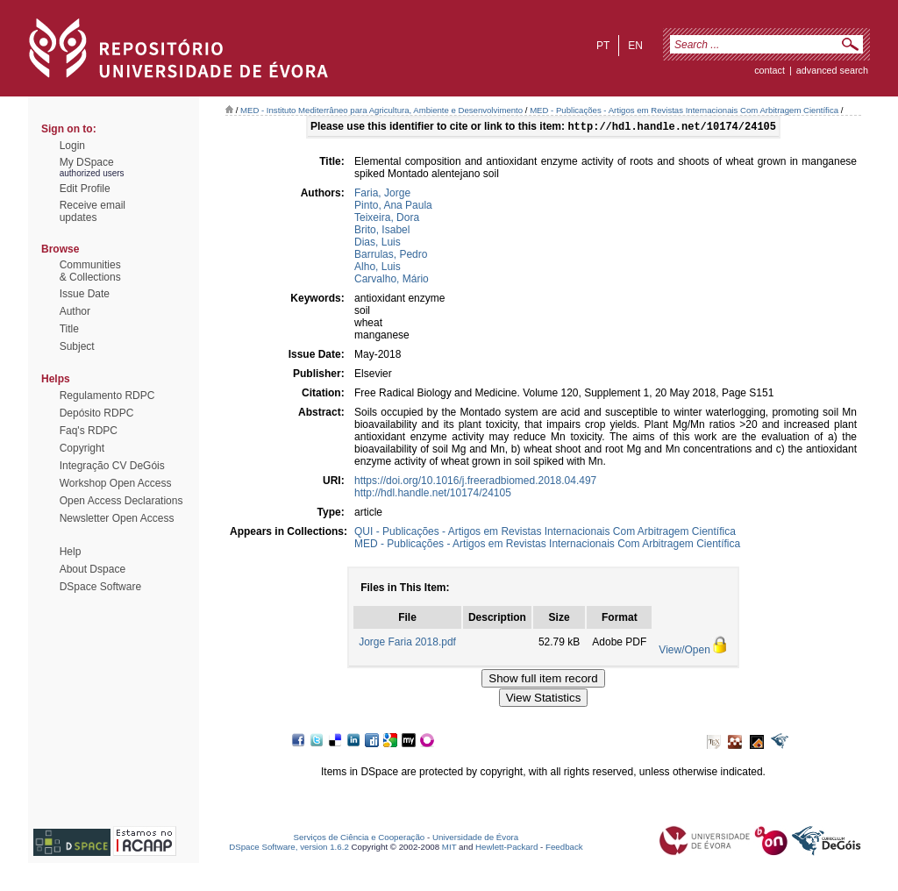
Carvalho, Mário (391, 280)
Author (75, 311)
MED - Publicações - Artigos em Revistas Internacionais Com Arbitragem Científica (684, 110)
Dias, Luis (377, 244)
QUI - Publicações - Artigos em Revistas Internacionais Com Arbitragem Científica (545, 533)
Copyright (82, 448)
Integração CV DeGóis (112, 466)
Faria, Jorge (382, 195)
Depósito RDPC (97, 413)
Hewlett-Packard (506, 848)
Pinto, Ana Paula (393, 207)
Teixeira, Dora (386, 219)
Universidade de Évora (475, 839)
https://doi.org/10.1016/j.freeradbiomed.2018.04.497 (475, 482)
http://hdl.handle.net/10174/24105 (432, 494)
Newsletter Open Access (117, 518)
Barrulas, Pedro (390, 256)
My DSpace (87, 162)
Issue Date (85, 294)
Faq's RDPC (89, 430)
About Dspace (92, 569)
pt (602, 45)
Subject (77, 346)
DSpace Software (100, 587)
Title (69, 329)
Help (71, 551)
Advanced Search (832, 70)
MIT (449, 848)
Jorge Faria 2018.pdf (407, 644)
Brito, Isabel (382, 231)
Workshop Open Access (116, 483)
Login (72, 145)
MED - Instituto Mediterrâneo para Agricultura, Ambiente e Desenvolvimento (381, 110)
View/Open (684, 651)
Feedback (564, 848)
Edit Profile (85, 188)
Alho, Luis (377, 268)
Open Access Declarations (121, 501)
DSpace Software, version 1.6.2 (289, 848)
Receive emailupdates (92, 211)
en (635, 45)
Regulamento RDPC (107, 395)
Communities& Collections (90, 271)
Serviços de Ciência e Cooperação (359, 839)
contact (769, 70)
